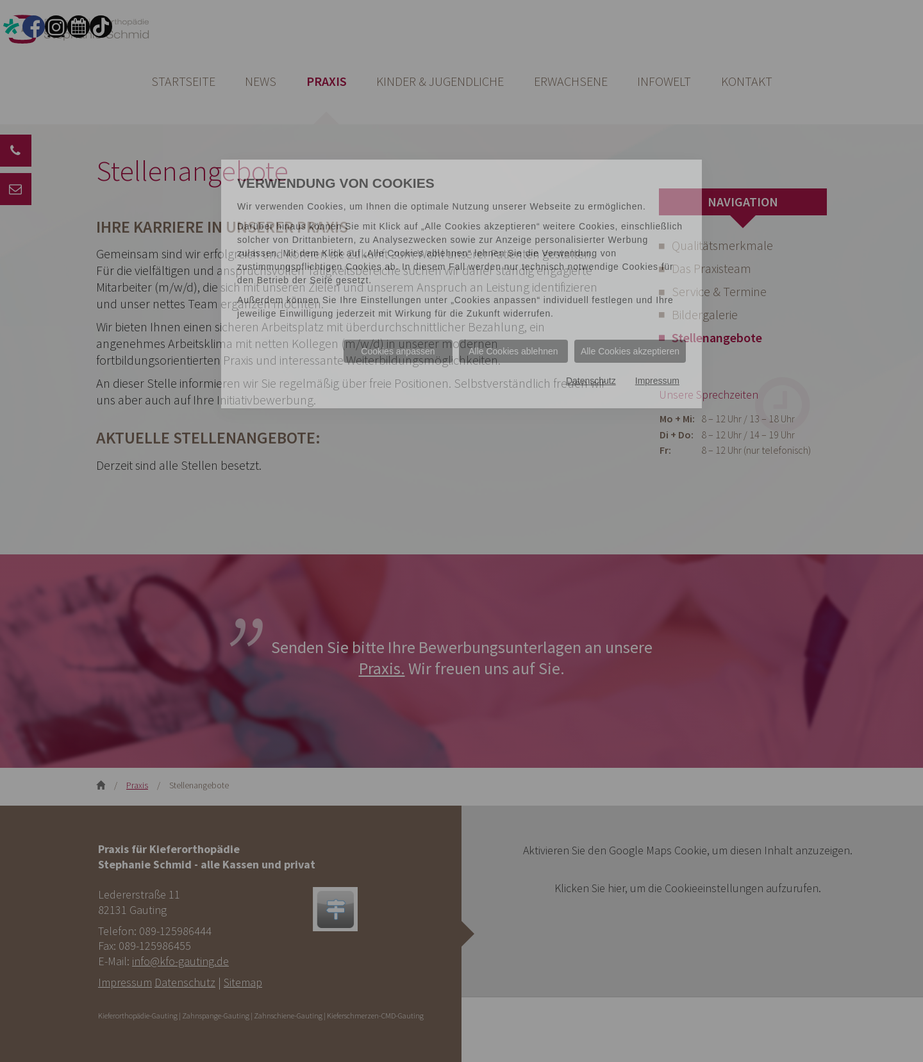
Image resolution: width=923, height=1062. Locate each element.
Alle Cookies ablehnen (513, 351)
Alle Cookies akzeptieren (630, 351)
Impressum (657, 381)
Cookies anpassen (398, 351)
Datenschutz (591, 381)
